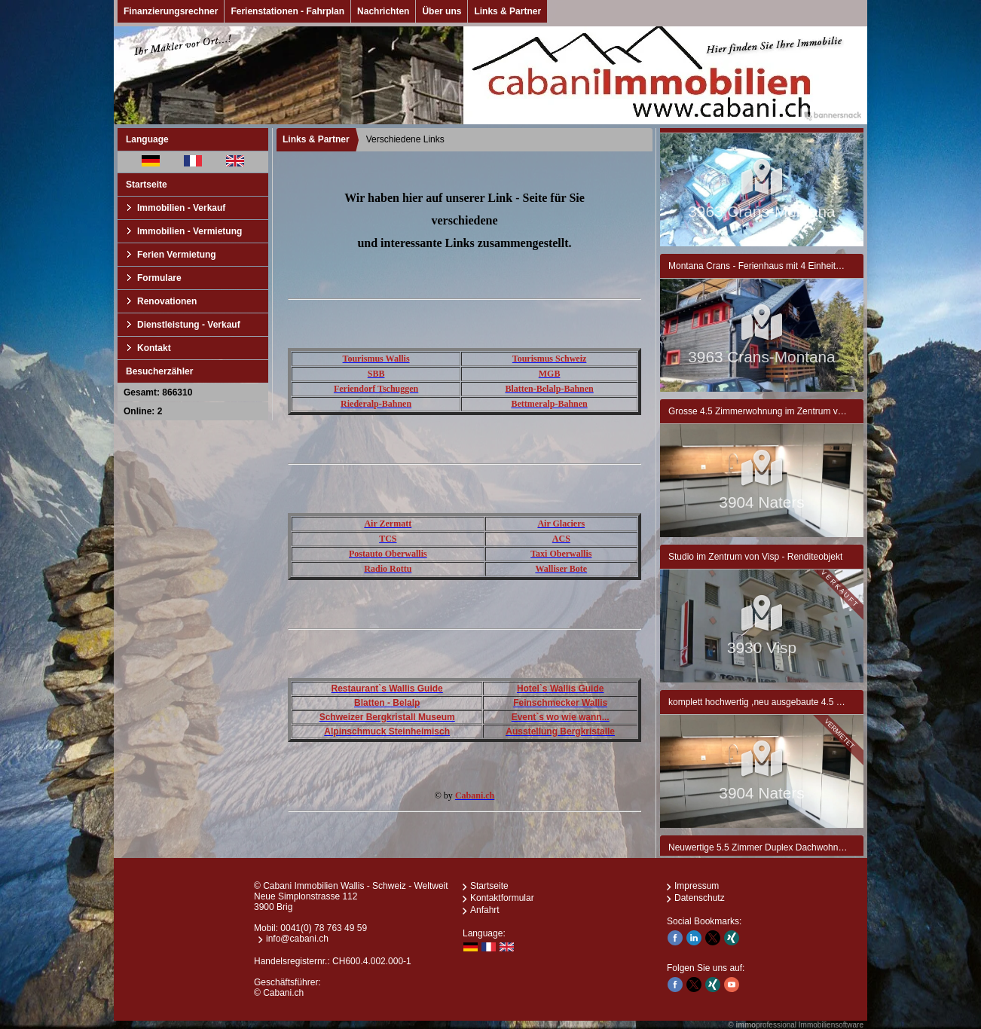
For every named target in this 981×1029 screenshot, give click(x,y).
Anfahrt (485, 910)
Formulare (159, 278)
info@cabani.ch (297, 938)
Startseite (146, 184)
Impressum (696, 886)
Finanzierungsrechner (171, 11)
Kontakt (154, 348)
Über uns (441, 11)
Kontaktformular (502, 898)
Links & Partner (507, 11)
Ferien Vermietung (176, 254)
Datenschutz (699, 898)
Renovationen (167, 301)
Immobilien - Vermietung (189, 231)
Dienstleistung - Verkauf (188, 324)
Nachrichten (383, 11)
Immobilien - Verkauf (181, 208)
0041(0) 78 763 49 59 (323, 928)
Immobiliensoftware (831, 1025)
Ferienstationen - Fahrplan (287, 11)
